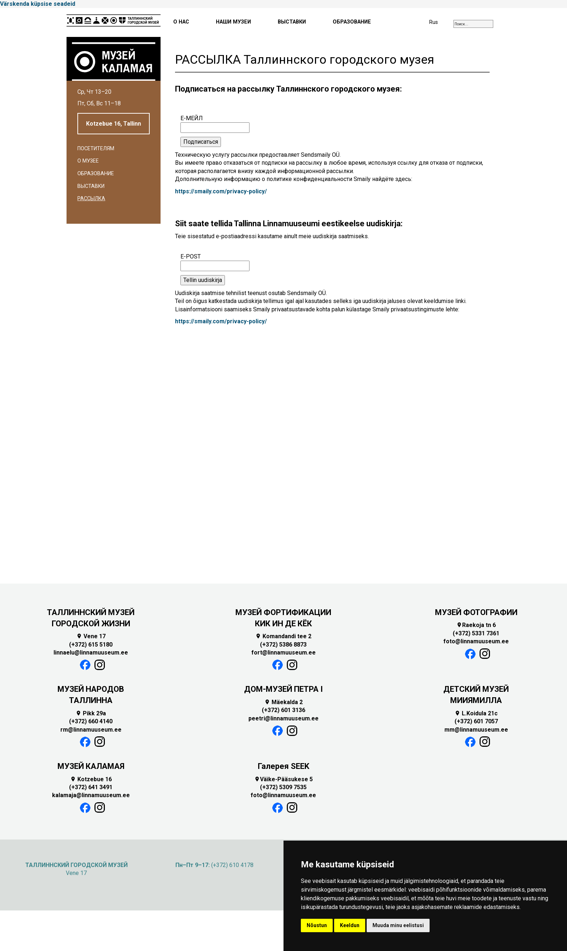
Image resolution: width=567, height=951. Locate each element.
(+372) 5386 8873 (283, 644)
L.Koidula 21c (476, 713)
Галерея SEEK (283, 766)
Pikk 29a (91, 713)
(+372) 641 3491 (90, 787)
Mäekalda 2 (283, 702)
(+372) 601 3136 (283, 710)
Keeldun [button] (349, 925)
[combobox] (473, 24)
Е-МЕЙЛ (191, 118)
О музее (88, 161)
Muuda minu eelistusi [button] (398, 925)
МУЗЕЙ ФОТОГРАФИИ (476, 612)
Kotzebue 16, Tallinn (113, 123)
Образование (95, 174)
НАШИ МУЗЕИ (233, 22)
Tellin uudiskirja (202, 280)
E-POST (190, 256)
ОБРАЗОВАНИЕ (352, 22)
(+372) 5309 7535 (283, 787)
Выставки (91, 186)
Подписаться (200, 141)
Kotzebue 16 (91, 779)
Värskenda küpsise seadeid (37, 3)
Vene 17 (91, 636)
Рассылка (91, 198)
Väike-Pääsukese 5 (283, 779)
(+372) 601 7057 (476, 721)
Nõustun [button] (317, 925)
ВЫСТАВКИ (292, 22)
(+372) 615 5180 (90, 644)
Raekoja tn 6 (476, 625)
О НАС (181, 22)
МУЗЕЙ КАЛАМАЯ (90, 766)
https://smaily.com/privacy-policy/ (221, 191)
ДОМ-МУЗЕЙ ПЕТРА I (283, 689)
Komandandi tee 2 (283, 636)
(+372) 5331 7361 (476, 633)
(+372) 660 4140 (90, 721)
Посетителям (95, 149)
